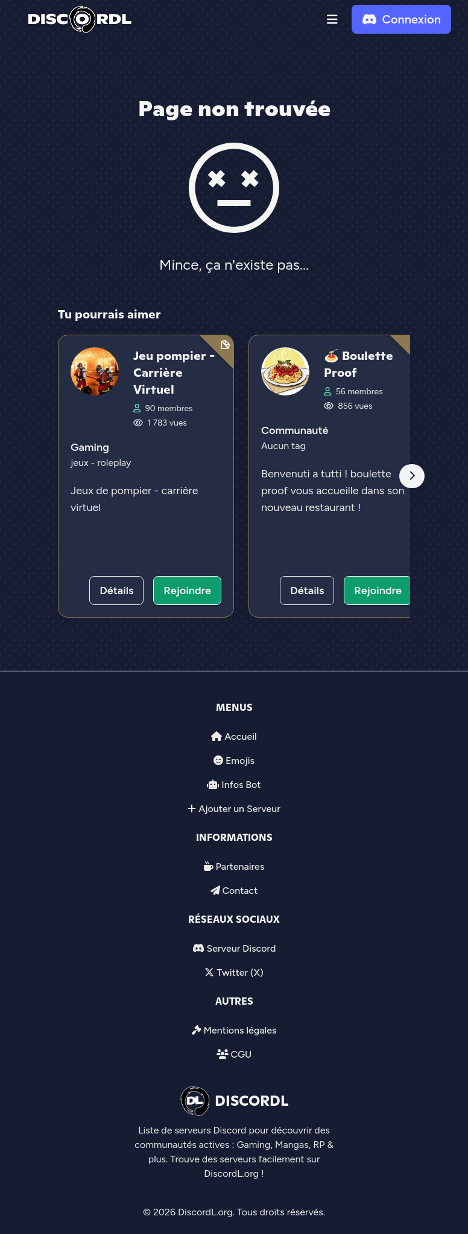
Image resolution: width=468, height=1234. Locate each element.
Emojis (240, 760)
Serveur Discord (241, 948)
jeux (81, 462)
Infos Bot (241, 784)
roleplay (114, 462)
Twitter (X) (240, 972)
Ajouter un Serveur (239, 808)
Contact (240, 890)
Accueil (240, 736)
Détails (116, 590)
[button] (332, 19)
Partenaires (240, 866)
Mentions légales (239, 1030)
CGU (240, 1054)
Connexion (401, 19)
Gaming (90, 447)
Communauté (294, 430)
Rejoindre (187, 590)
